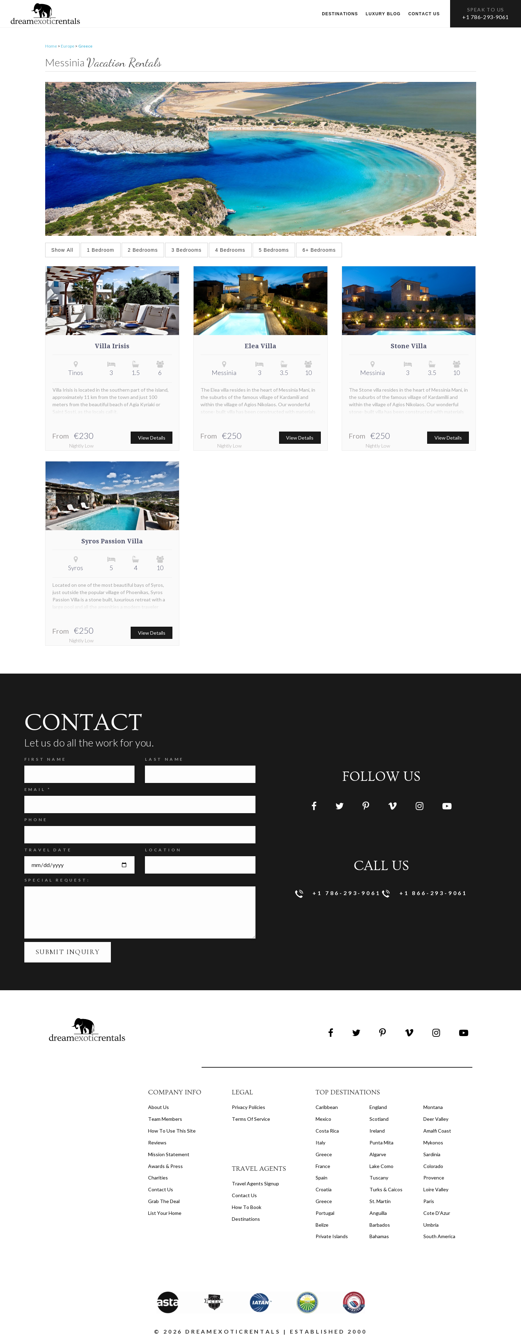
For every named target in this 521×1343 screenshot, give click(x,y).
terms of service (251, 1119)
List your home (164, 1213)
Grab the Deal (164, 1201)
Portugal (325, 1213)
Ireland (377, 1131)
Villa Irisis (112, 346)
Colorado (433, 1166)
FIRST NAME (45, 759)
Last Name (164, 759)
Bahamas (379, 1237)
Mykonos (433, 1143)
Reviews (157, 1143)
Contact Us (160, 1190)
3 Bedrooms (186, 250)
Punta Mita (381, 1143)
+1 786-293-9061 (485, 17)
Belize (322, 1225)
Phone (36, 820)
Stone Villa (409, 346)
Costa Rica (327, 1131)
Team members (165, 1119)
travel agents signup (255, 1184)
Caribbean (327, 1107)
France (323, 1166)
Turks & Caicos (385, 1190)
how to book (246, 1207)
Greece (324, 1155)
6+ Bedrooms (319, 250)
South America (439, 1237)
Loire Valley (435, 1190)
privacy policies (248, 1107)
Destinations (340, 13)
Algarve (377, 1155)
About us (158, 1107)
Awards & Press (165, 1166)
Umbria (431, 1225)
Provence (433, 1178)
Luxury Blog (383, 13)
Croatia (324, 1190)
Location (163, 850)
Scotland (379, 1119)
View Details (151, 438)
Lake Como (381, 1166)
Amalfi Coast (437, 1131)
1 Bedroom (100, 250)
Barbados (379, 1225)
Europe (67, 46)
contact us (244, 1196)
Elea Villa (260, 346)
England (378, 1107)
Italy (320, 1143)
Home (51, 46)
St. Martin (380, 1201)
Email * (37, 789)
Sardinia (431, 1155)
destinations (246, 1219)
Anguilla (378, 1213)
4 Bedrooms (230, 250)
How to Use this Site (172, 1131)
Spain (321, 1178)
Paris (428, 1201)
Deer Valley (435, 1119)
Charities (158, 1178)
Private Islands (332, 1237)
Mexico (323, 1119)
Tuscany (378, 1178)
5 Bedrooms (274, 250)
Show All (62, 250)
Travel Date (48, 850)
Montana (433, 1107)
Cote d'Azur (436, 1213)
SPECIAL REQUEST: (57, 880)
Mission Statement (168, 1155)
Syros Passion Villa (112, 542)
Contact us (424, 13)
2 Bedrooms (143, 250)
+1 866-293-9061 (425, 894)
